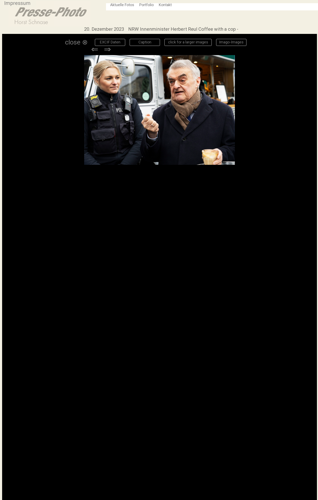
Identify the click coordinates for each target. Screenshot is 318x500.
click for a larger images (188, 42)
